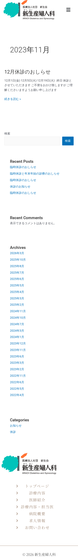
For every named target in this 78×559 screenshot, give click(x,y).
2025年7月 (17, 272)
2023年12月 (18, 343)
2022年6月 (17, 382)
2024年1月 (17, 337)
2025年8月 (17, 266)
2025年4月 (17, 292)
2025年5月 (17, 285)
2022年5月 (17, 388)
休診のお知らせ (20, 186)
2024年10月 (18, 317)
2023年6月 (17, 356)
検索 (7, 133)
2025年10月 (18, 259)
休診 (13, 431)
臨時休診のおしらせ (24, 167)
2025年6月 (17, 279)
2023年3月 (17, 362)
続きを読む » (12, 99)
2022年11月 (18, 375)
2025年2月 (17, 304)
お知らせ (16, 425)
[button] (68, 10)
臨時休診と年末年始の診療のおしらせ (36, 173)
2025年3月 (17, 298)
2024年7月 (17, 324)
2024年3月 (17, 330)
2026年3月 (17, 253)
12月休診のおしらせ (30, 72)
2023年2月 (17, 369)
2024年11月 (18, 311)
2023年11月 (18, 350)
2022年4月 (17, 395)
